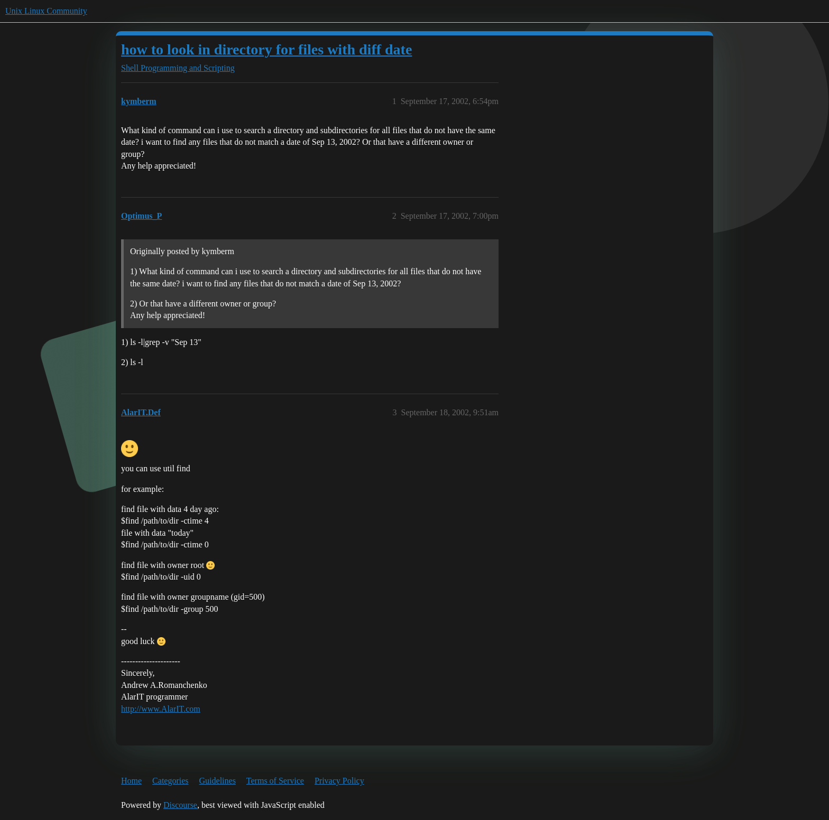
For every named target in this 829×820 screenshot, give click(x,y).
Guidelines (217, 780)
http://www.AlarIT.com (160, 708)
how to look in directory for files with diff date (266, 49)
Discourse (180, 804)
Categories (170, 780)
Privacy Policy (339, 780)
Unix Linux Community (46, 10)
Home (131, 780)
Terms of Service (275, 780)
